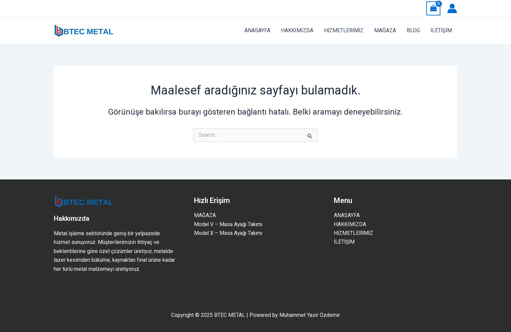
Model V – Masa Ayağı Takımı (229, 224)
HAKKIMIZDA (350, 224)
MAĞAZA (205, 215)
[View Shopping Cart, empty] (433, 8)
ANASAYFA (347, 215)
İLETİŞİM (344, 242)
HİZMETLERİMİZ (353, 233)
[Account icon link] (452, 8)
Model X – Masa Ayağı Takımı (229, 233)
